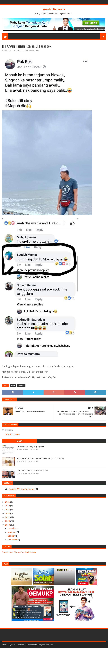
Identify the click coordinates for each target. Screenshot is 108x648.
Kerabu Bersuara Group (21, 489)
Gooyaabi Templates (46, 645)
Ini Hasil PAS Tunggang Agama (30, 446)
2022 (7, 513)
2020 (7, 521)
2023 (7, 510)
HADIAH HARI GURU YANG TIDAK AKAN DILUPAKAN (40, 458)
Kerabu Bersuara (53, 9)
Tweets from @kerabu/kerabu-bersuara (19, 552)
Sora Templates (17, 645)
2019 (7, 525)
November (12, 532)
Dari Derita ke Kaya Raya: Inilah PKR (33, 471)
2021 (7, 517)
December (12, 528)
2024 (7, 506)
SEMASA (21, 385)
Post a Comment (13, 434)
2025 (7, 502)
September (12, 540)
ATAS (13, 385)
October (11, 536)
